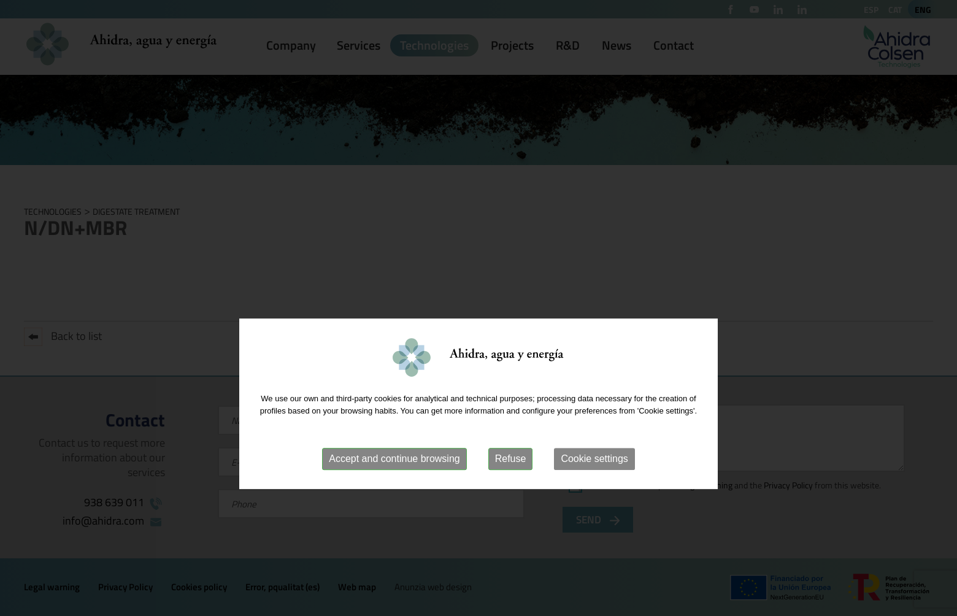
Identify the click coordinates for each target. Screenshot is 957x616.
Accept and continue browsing (394, 479)
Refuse (510, 479)
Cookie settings (594, 479)
